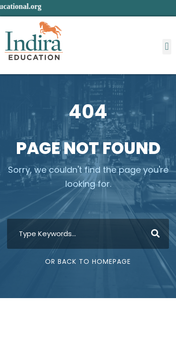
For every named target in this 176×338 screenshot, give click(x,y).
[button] (166, 46)
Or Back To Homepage (88, 261)
